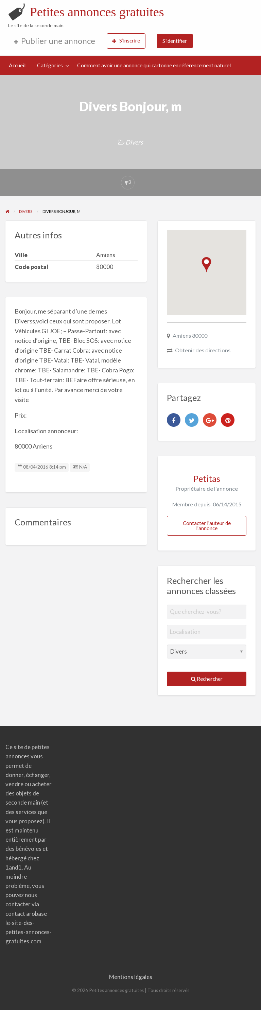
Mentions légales (130, 976)
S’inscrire (126, 40)
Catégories (50, 65)
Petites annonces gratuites (97, 12)
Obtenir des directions (202, 350)
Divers (134, 142)
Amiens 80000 (190, 335)
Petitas (206, 478)
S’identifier (174, 41)
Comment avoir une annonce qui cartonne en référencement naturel (154, 65)
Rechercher (207, 679)
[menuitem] (54, 41)
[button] (206, 264)
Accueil (17, 65)
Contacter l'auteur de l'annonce (207, 525)
